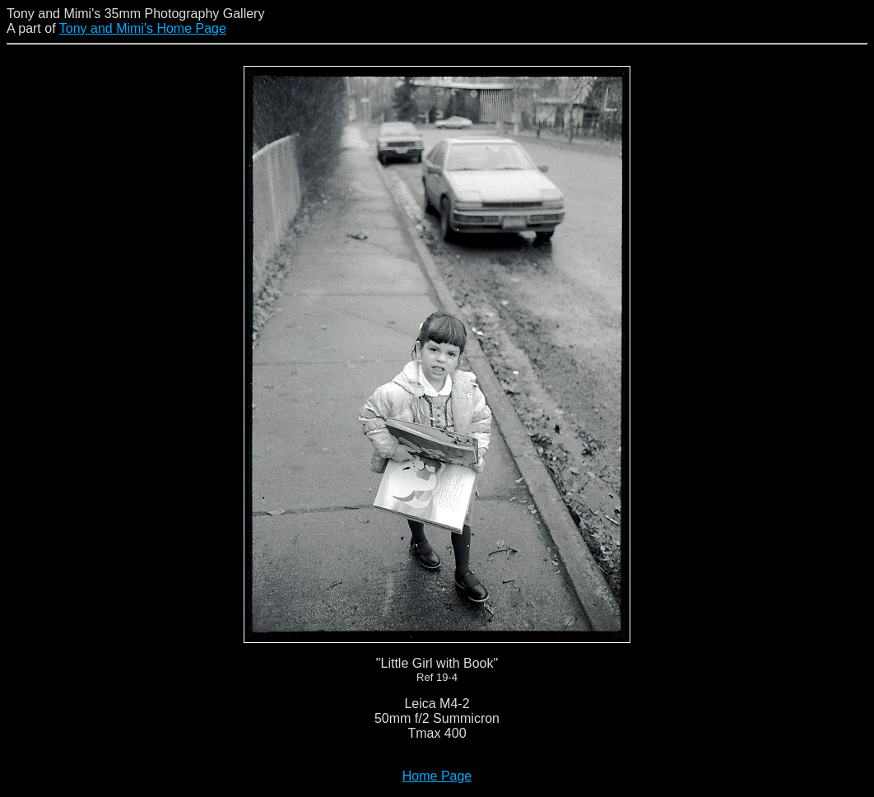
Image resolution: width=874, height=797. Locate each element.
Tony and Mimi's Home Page (142, 28)
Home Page (437, 776)
